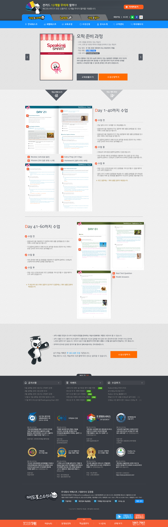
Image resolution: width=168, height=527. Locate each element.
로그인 (125, 17)
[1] (139, 397)
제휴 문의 (139, 501)
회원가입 (117, 17)
